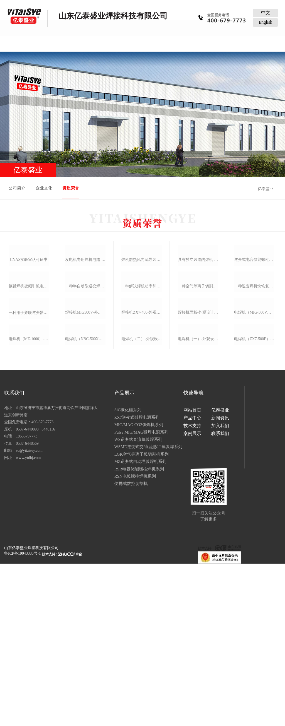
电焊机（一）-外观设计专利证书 (198, 539)
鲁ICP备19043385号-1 (22, 716)
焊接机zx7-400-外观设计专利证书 (141, 463)
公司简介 (17, 188)
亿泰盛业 (64, 43)
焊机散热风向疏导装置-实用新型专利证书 (141, 311)
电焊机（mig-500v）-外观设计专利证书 (254, 463)
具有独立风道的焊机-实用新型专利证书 (198, 311)
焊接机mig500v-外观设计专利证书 (85, 463)
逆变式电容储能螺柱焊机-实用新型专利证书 (254, 311)
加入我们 (189, 43)
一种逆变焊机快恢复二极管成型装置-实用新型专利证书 (254, 387)
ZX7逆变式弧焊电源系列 (123, 619)
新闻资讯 (127, 43)
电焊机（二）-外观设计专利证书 (141, 539)
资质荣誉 (71, 188)
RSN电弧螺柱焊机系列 (121, 678)
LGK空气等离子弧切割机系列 (128, 656)
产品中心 (95, 43)
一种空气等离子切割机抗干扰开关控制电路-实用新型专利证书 (198, 387)
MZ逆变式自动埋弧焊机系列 (127, 663)
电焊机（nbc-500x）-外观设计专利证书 (85, 539)
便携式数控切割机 (117, 685)
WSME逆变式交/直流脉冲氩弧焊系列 (135, 648)
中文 (265, 12)
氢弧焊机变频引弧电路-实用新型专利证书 (28, 388)
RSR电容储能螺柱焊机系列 (126, 671)
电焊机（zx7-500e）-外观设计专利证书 (254, 539)
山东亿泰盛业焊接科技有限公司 (31, 710)
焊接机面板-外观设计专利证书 (198, 463)
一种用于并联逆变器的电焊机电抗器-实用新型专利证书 (28, 464)
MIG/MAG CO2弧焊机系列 (125, 626)
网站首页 (32, 43)
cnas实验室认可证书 (28, 311)
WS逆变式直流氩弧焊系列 (125, 641)
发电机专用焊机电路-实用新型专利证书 (85, 311)
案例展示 (220, 43)
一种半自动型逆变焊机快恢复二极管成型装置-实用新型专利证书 (85, 387)
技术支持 (158, 43)
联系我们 (252, 43)
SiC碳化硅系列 (114, 612)
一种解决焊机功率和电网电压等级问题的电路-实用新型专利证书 (141, 387)
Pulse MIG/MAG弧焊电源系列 (128, 634)
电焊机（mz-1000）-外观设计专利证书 (28, 541)
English (265, 22)
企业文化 (44, 188)
